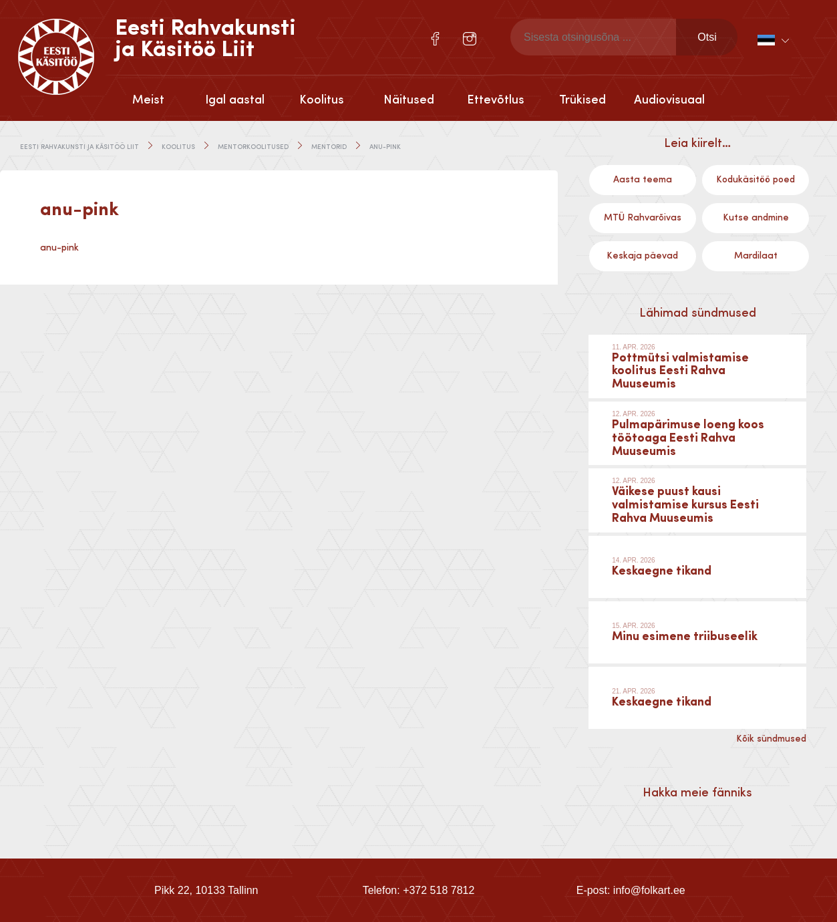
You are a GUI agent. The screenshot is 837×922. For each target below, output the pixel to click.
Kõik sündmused (771, 739)
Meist (148, 100)
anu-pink (59, 248)
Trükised (582, 100)
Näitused (408, 100)
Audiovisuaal (669, 100)
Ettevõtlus (495, 100)
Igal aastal (235, 100)
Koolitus (321, 100)
